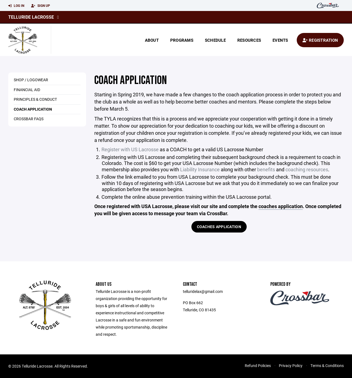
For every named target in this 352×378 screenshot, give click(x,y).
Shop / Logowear (31, 79)
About (152, 40)
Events (280, 40)
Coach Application (33, 109)
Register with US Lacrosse (130, 149)
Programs (181, 40)
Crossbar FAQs (28, 118)
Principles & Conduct (35, 99)
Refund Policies (258, 365)
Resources (249, 40)
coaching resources (306, 169)
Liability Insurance (200, 169)
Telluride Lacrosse (31, 17)
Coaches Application (219, 226)
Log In (16, 5)
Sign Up (40, 5)
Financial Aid (27, 89)
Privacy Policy (290, 365)
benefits (266, 169)
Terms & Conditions (327, 365)
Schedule (215, 40)
